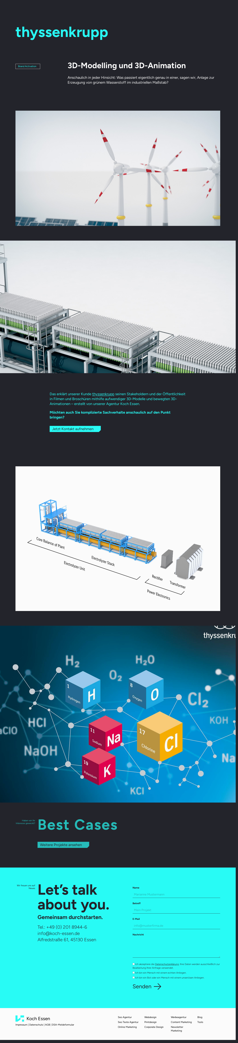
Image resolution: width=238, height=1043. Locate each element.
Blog (142, 7)
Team (121, 7)
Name (136, 887)
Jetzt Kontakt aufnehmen (72, 429)
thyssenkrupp (103, 394)
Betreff (137, 903)
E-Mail (136, 918)
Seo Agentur (125, 1017)
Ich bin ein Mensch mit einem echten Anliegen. (159, 972)
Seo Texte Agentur (128, 1022)
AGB (47, 1024)
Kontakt (161, 7)
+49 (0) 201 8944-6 (66, 927)
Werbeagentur (178, 1017)
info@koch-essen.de (59, 933)
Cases (98, 7)
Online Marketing (127, 1027)
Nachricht (138, 934)
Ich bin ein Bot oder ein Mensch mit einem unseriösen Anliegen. (168, 977)
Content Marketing (181, 1022)
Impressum (21, 1024)
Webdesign (150, 1017)
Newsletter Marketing (177, 1029)
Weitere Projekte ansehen (61, 845)
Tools (200, 1022)
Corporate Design (154, 1027)
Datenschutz (36, 1024)
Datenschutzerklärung (167, 964)
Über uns (110, 7)
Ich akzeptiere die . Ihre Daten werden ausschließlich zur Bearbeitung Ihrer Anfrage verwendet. (176, 966)
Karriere (132, 7)
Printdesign (150, 1022)
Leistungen (86, 7)
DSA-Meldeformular (63, 1024)
